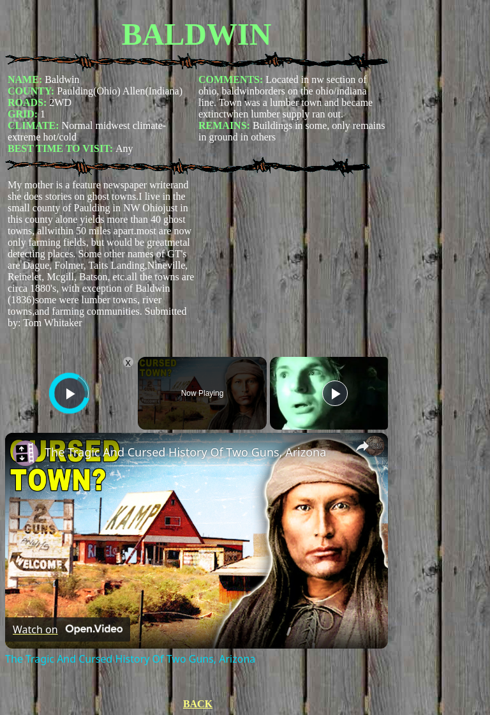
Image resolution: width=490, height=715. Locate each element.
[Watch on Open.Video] (67, 629)
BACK (197, 703)
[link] (25, 453)
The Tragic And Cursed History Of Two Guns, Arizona (185, 452)
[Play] (335, 393)
